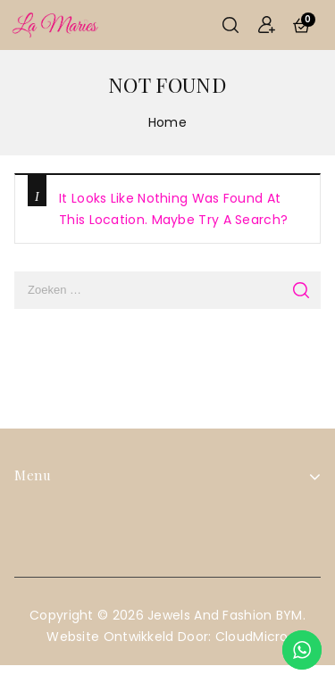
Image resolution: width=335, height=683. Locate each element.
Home (167, 122)
